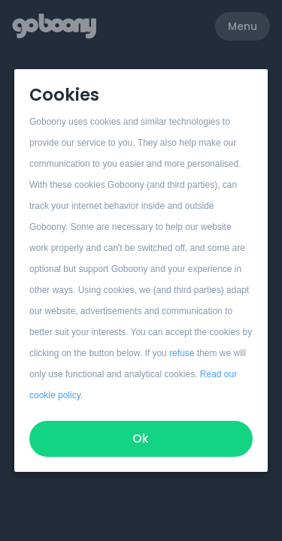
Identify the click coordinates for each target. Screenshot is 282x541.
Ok (141, 438)
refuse (181, 353)
